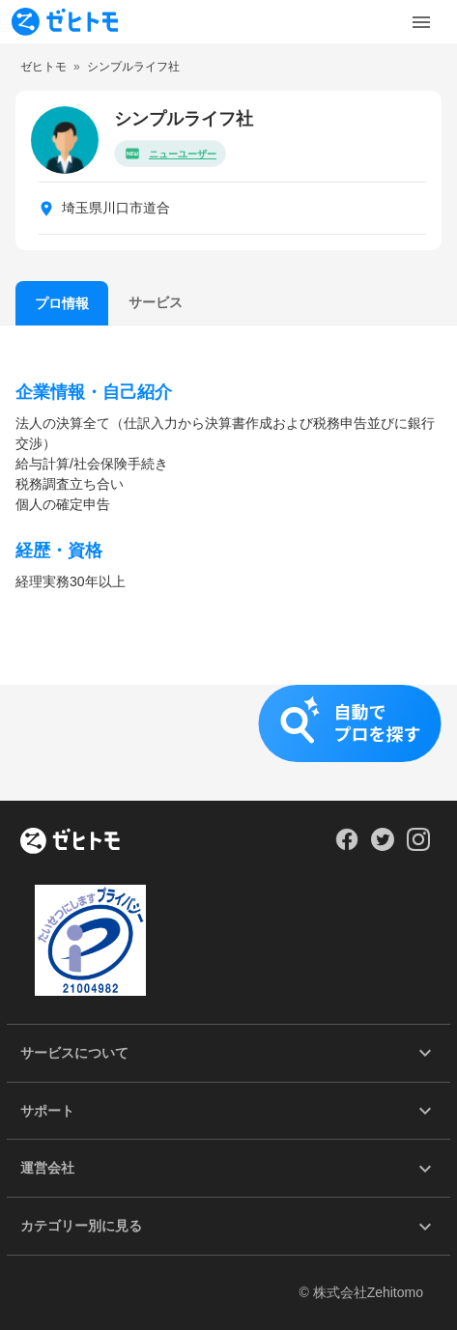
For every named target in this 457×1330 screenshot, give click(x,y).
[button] (228, 743)
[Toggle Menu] (421, 22)
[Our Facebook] (346, 846)
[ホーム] (70, 842)
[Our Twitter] (382, 846)
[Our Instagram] (419, 846)
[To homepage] (65, 21)
